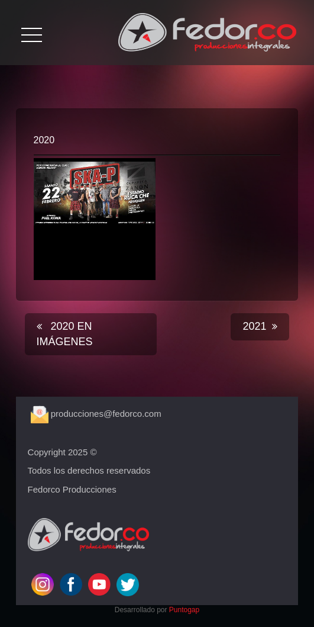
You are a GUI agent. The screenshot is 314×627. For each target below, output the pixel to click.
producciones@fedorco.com (96, 414)
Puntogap (184, 610)
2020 (44, 140)
